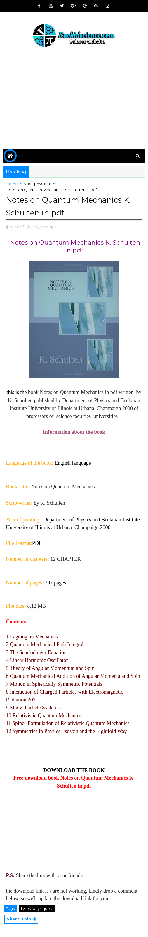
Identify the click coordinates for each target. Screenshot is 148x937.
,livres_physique (42, 225)
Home (12, 183)
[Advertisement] (74, 99)
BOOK (97, 769)
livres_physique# (37, 907)
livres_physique (36, 183)
